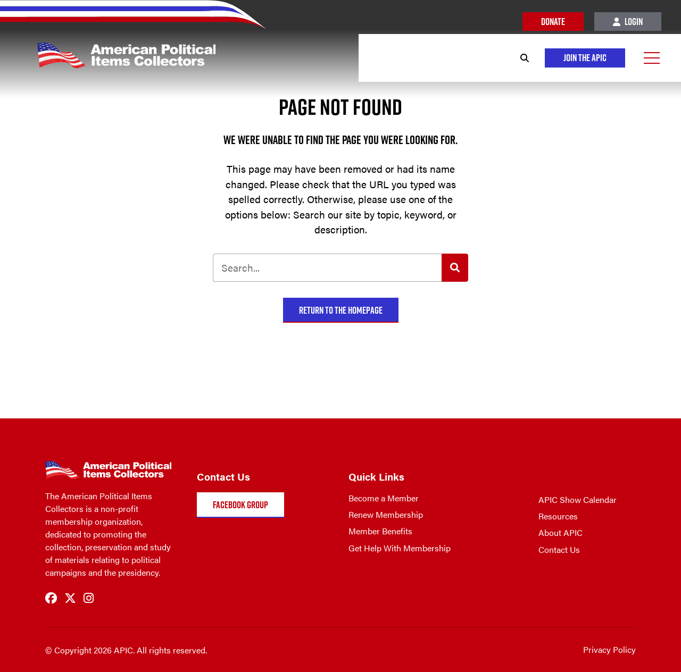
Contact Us (559, 549)
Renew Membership (385, 514)
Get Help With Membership (399, 548)
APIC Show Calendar (577, 499)
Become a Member (383, 498)
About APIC (560, 532)
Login (628, 21)
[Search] (524, 58)
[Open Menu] (652, 58)
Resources (558, 516)
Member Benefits (380, 531)
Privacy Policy (609, 649)
